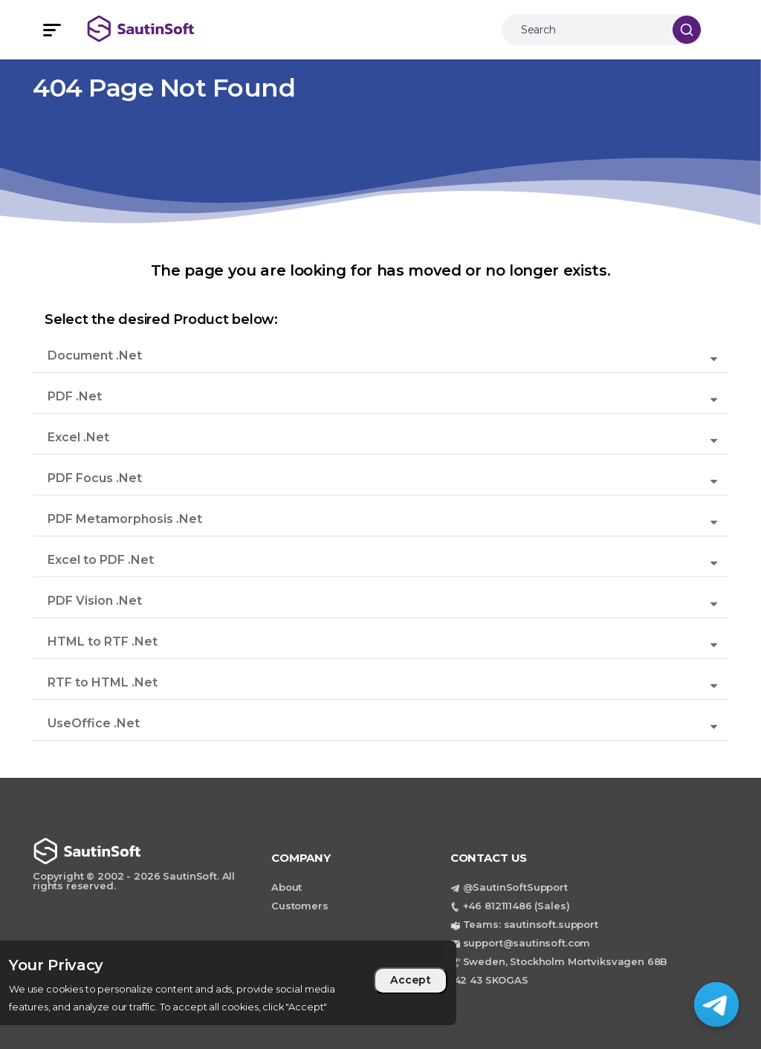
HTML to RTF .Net (103, 641)
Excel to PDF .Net (101, 560)
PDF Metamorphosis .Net (125, 519)
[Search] (583, 29)
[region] (228, 983)
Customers (299, 906)
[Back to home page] (157, 28)
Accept (410, 980)
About (286, 887)
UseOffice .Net (94, 723)
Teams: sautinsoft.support (530, 924)
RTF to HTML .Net (103, 682)
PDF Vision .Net (95, 601)
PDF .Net (75, 396)
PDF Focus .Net (95, 478)
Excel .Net (78, 437)
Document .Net (95, 355)
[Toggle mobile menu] (45, 30)
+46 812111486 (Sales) (516, 906)
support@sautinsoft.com (527, 943)
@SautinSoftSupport (515, 887)
